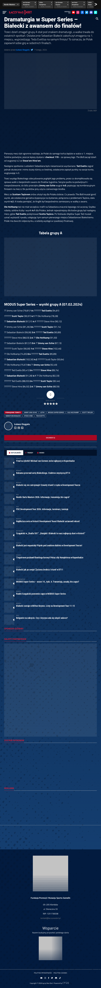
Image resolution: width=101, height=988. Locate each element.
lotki (42, 412)
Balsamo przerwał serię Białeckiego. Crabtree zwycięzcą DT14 (43, 473)
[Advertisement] (50, 133)
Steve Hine (28, 416)
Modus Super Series (56, 412)
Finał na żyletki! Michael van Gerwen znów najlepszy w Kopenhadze (45, 461)
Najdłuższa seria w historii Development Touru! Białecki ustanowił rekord (48, 521)
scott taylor (87, 412)
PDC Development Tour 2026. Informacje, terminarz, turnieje (42, 509)
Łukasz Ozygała (23, 49)
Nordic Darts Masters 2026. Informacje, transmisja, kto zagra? (43, 497)
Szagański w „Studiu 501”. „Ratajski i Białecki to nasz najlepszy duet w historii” (50, 533)
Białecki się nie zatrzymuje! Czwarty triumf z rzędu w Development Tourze (48, 485)
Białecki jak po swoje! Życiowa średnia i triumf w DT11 (39, 569)
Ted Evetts (40, 416)
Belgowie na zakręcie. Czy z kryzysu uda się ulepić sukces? (42, 618)
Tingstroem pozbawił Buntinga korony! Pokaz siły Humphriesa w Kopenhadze (49, 557)
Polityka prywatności (43, 973)
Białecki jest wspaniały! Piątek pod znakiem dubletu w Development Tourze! (49, 545)
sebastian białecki (13, 416)
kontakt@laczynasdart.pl (50, 918)
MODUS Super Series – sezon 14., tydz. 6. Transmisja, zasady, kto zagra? (47, 581)
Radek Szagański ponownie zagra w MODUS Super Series (41, 593)
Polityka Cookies (60, 973)
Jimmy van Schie (30, 412)
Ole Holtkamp (73, 412)
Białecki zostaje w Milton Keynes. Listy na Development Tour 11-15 (45, 605)
